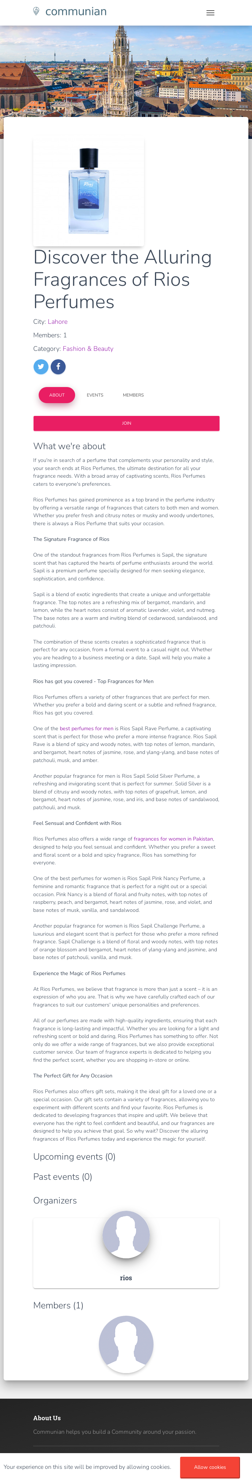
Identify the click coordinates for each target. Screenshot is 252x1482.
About (57, 395)
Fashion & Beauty (88, 348)
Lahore (57, 321)
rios (126, 1277)
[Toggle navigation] (210, 12)
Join (126, 423)
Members (133, 395)
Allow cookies (210, 1467)
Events (95, 395)
